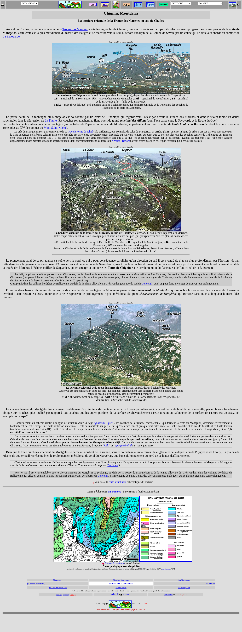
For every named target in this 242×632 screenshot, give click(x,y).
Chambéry (57, 580)
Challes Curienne (121, 580)
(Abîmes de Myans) (36, 583)
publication (166, 569)
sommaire (168, 594)
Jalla (106, 445)
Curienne (112, 465)
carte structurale (118, 482)
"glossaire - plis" (103, 422)
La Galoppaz (184, 580)
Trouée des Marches (75, 29)
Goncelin (146, 283)
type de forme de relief (80, 131)
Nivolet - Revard (121, 140)
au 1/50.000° (115, 491)
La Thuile (51, 120)
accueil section (62, 594)
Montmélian (121, 587)
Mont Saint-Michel (55, 127)
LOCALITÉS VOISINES (121, 583)
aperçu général (123, 445)
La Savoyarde (11, 36)
